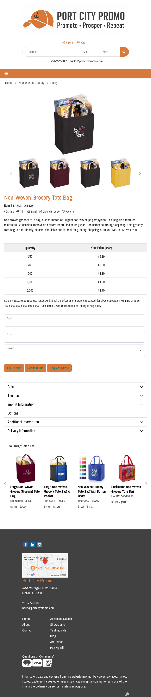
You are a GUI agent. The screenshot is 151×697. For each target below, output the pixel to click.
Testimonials (58, 630)
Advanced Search (61, 618)
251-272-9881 (59, 61)
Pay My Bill (57, 647)
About (26, 624)
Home (26, 618)
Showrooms (57, 624)
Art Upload (56, 642)
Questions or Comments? (38, 656)
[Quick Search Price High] (110, 52)
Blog (53, 636)
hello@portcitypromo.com (86, 61)
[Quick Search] (51, 52)
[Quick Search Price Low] (91, 52)
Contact (27, 630)
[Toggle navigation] (6, 73)
